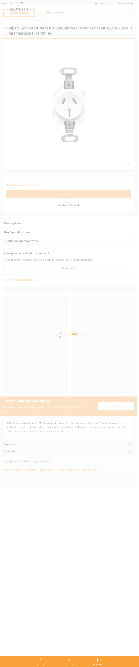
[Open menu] (41, 661)
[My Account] (98, 661)
